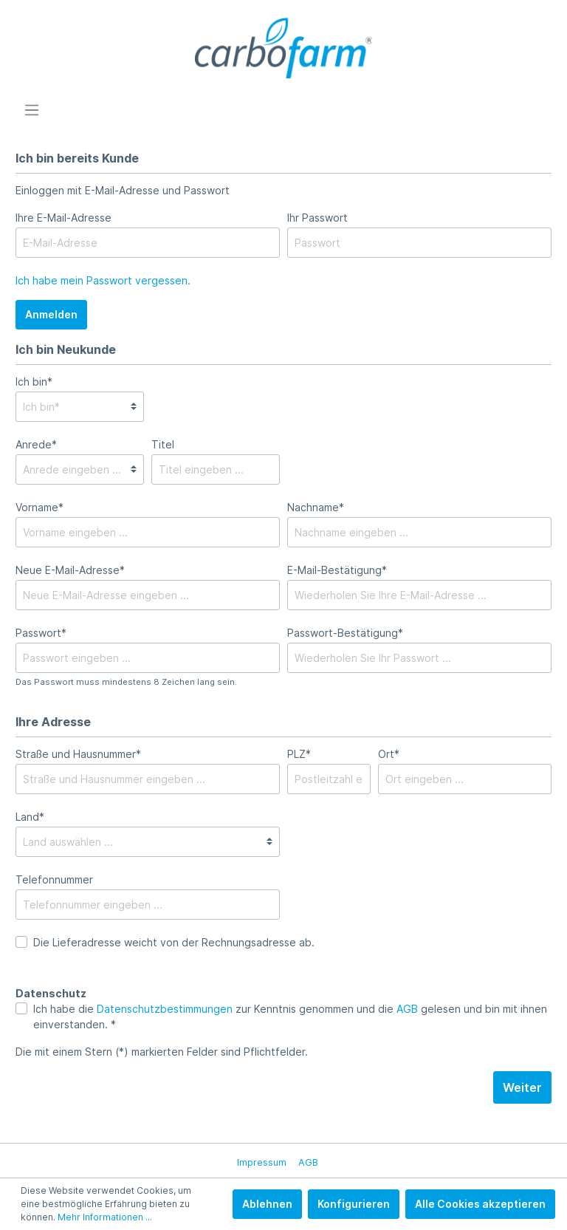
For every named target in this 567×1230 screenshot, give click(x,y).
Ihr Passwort (317, 217)
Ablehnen (267, 1203)
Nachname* (315, 507)
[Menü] (32, 110)
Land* (30, 816)
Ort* (388, 754)
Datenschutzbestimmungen (165, 1008)
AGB (407, 1008)
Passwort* (41, 632)
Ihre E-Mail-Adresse (63, 217)
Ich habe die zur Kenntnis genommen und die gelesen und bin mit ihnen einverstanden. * (290, 1016)
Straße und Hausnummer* (78, 754)
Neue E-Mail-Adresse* (70, 570)
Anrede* (36, 444)
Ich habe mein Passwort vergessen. (103, 280)
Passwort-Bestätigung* (345, 632)
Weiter (522, 1087)
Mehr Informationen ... (105, 1217)
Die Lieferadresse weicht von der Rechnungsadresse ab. (174, 942)
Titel (162, 444)
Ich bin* (34, 381)
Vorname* (39, 507)
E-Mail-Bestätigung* (337, 570)
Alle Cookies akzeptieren (480, 1203)
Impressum (261, 1162)
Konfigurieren (353, 1203)
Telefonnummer (54, 879)
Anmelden (51, 314)
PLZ (299, 754)
